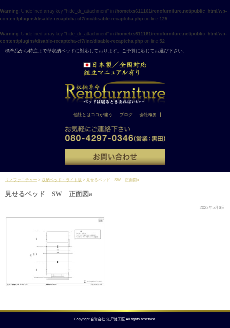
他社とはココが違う (92, 114)
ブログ (126, 114)
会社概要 (148, 114)
